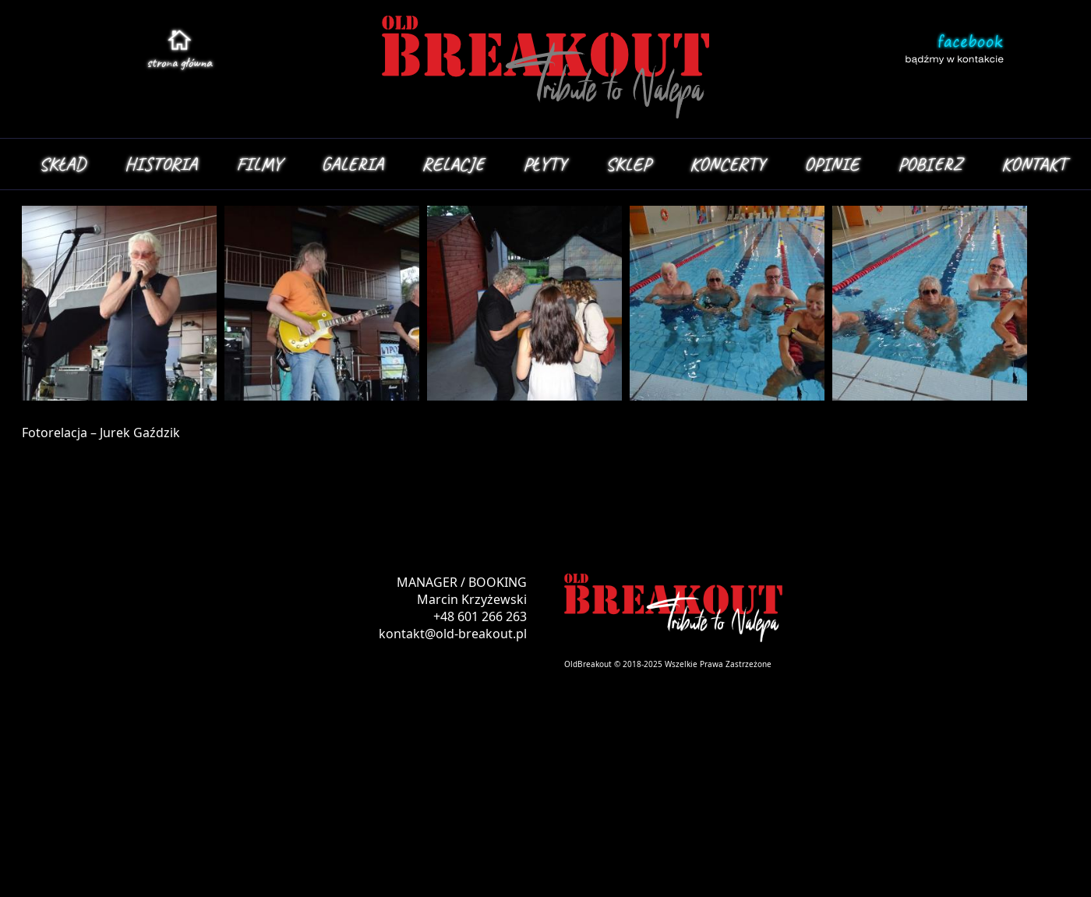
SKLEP (628, 163)
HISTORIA (161, 163)
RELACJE (453, 163)
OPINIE (831, 163)
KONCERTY (727, 163)
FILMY (259, 163)
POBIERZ (930, 163)
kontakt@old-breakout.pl (453, 633)
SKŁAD (62, 163)
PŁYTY (545, 163)
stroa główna (179, 62)
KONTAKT (1033, 163)
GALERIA (352, 163)
